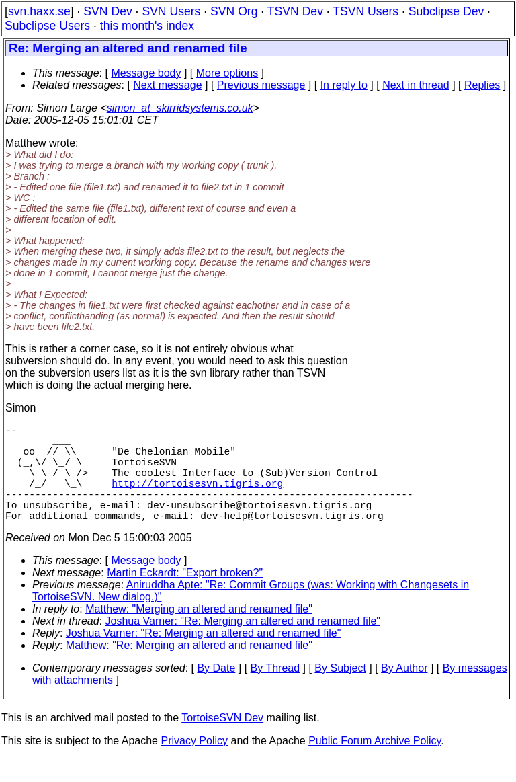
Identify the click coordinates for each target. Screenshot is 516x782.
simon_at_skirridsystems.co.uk (180, 108)
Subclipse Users (47, 25)
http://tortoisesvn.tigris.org (197, 499)
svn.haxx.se (39, 11)
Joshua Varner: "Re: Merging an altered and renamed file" (243, 645)
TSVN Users (365, 11)
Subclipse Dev (446, 11)
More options (227, 73)
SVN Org (233, 11)
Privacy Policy (194, 765)
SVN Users (171, 11)
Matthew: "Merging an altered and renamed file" (198, 633)
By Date (216, 692)
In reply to (344, 85)
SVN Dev (107, 11)
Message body (146, 73)
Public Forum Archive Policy (374, 765)
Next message (167, 85)
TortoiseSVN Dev (222, 742)
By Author (404, 692)
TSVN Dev (295, 11)
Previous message (261, 85)
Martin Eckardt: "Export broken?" (185, 596)
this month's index (147, 25)
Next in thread (415, 85)
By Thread (275, 692)
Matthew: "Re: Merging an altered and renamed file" (189, 669)
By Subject (340, 692)
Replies (482, 85)
